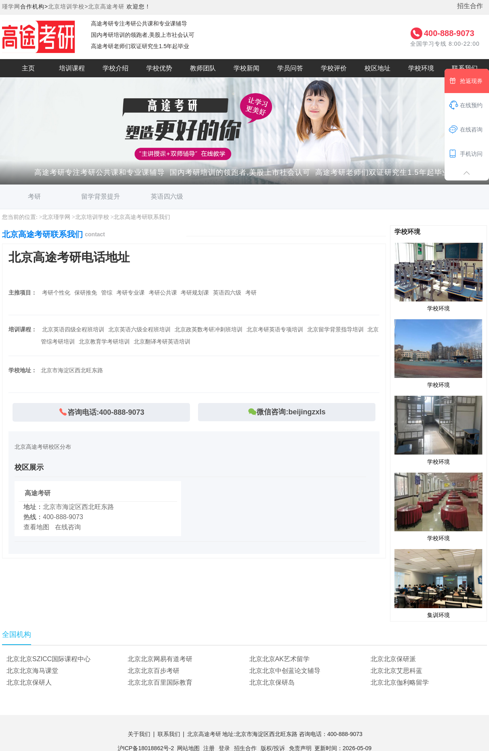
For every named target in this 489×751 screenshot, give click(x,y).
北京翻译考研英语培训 (162, 341)
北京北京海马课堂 (32, 670)
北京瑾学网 (56, 217)
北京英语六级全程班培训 (139, 329)
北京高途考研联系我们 (142, 217)
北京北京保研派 (393, 659)
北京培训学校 (92, 217)
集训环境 (438, 583)
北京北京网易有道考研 (160, 659)
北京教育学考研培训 (104, 341)
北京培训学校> (68, 6)
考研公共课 (163, 292)
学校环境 (421, 68)
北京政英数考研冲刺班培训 (208, 329)
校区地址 (377, 68)
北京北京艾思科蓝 (396, 670)
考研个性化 (56, 292)
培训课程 (72, 68)
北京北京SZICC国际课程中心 (48, 659)
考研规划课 (195, 292)
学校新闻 (246, 68)
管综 (106, 292)
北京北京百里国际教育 (160, 682)
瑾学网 (11, 6)
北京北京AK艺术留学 (279, 659)
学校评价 (334, 68)
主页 (28, 68)
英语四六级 (167, 196)
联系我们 (169, 734)
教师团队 (203, 68)
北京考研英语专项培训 (275, 329)
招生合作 (470, 5)
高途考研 (38, 493)
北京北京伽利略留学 (400, 682)
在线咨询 (68, 527)
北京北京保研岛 (272, 682)
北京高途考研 (106, 6)
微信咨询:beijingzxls (286, 411)
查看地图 (36, 527)
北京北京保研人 (29, 682)
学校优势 (159, 68)
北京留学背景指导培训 (335, 329)
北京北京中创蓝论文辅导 (284, 670)
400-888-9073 (449, 33)
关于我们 (139, 734)
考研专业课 (130, 292)
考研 (34, 196)
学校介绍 (116, 68)
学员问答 (290, 68)
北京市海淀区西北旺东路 (78, 506)
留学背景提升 (100, 196)
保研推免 (85, 292)
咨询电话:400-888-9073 (101, 412)
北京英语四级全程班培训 (73, 329)
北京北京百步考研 (153, 670)
